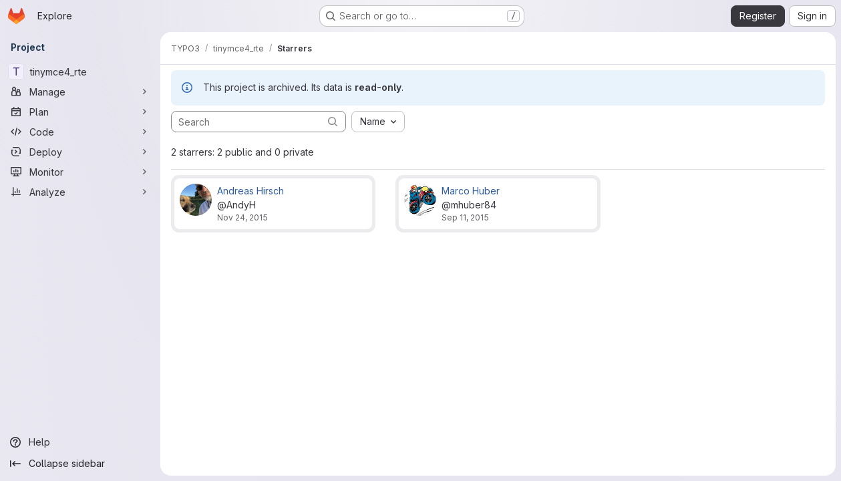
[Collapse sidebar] (80, 463)
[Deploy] (80, 151)
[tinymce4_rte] (80, 71)
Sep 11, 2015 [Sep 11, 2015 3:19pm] (465, 217)
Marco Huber (471, 190)
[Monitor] (80, 171)
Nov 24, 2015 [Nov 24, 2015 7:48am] (242, 217)
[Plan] (80, 111)
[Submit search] (333, 121)
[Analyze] (80, 191)
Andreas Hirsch (250, 190)
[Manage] (80, 91)
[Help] (80, 442)
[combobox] (378, 121)
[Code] (80, 131)
